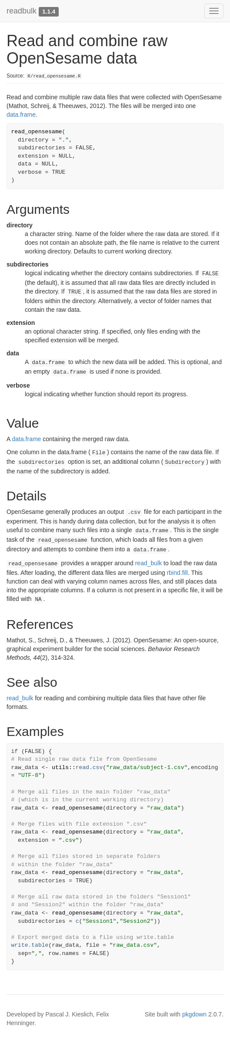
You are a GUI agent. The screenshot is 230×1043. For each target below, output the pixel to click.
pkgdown (194, 1014)
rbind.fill (177, 572)
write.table (30, 945)
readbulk (22, 11)
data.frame (21, 114)
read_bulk (148, 563)
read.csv (89, 767)
